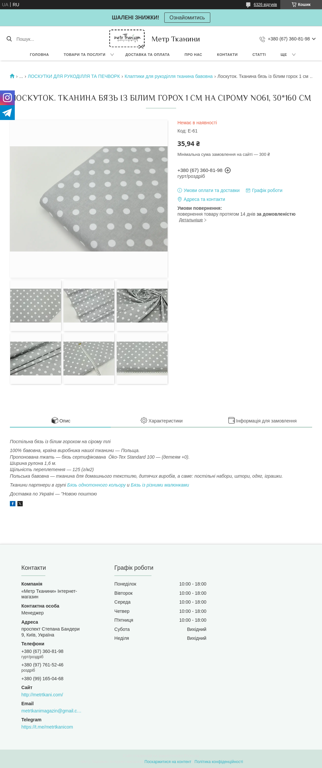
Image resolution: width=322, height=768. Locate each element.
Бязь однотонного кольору (96, 485)
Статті (259, 55)
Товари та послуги (84, 55)
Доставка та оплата (148, 55)
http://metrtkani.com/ (42, 694)
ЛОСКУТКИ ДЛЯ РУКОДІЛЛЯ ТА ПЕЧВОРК (74, 76)
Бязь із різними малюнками (160, 485)
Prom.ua (191, 756)
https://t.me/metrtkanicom (47, 727)
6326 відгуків (265, 4)
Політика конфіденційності (219, 761)
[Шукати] (9, 39)
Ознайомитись (187, 17)
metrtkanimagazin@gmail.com (51, 710)
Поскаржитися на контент (168, 761)
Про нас (193, 55)
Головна (39, 55)
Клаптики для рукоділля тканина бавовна (169, 76)
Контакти (227, 55)
